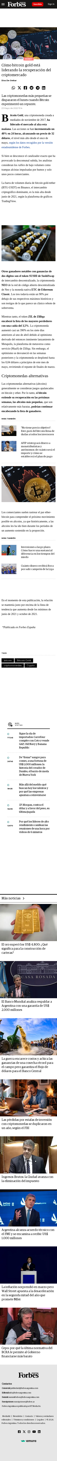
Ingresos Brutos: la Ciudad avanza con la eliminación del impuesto (27, 1179)
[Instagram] (29, 1432)
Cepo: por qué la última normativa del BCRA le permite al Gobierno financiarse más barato (27, 1352)
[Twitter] (24, 1432)
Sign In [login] (51, 4)
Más (32, 724)
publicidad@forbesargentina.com (24, 1388)
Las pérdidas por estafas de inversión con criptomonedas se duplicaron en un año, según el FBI (27, 1124)
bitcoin (8, 660)
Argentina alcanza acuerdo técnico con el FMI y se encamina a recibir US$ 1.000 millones (28, 1234)
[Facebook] (19, 1432)
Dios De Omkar (9, 80)
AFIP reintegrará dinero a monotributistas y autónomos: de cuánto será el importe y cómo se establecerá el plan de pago (38, 450)
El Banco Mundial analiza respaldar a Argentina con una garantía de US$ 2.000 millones (27, 1005)
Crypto (31, 665)
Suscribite (37, 4)
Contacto (29, 1416)
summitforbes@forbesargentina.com (24, 1397)
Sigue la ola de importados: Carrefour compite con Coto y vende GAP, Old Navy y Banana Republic (34, 740)
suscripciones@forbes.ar (24, 1402)
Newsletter (17, 1416)
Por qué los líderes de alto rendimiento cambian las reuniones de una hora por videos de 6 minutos (34, 827)
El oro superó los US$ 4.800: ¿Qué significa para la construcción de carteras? (25, 948)
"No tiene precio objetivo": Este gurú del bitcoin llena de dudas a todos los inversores (37, 431)
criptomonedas (13, 665)
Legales (40, 1420)
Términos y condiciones (23, 1420)
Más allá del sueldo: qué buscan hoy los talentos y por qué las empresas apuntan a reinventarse (33, 790)
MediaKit (6, 1416)
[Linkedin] (39, 1432)
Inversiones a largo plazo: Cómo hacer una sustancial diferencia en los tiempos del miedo (37, 552)
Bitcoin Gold (24, 660)
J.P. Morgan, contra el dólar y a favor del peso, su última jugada (34, 808)
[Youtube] (34, 1432)
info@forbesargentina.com (20, 1393)
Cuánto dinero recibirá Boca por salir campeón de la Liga (37, 568)
